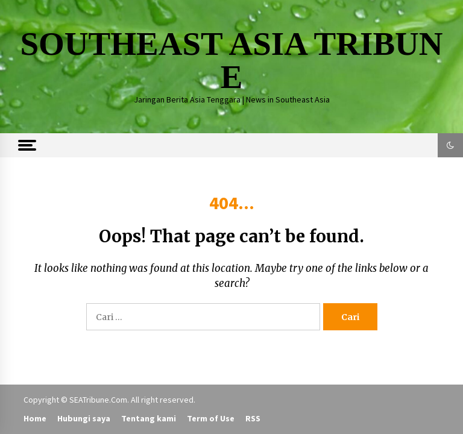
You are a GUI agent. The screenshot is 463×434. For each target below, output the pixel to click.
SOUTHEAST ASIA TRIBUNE (231, 60)
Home (35, 418)
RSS (252, 418)
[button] (450, 145)
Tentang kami (148, 418)
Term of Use (211, 418)
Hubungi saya (83, 418)
